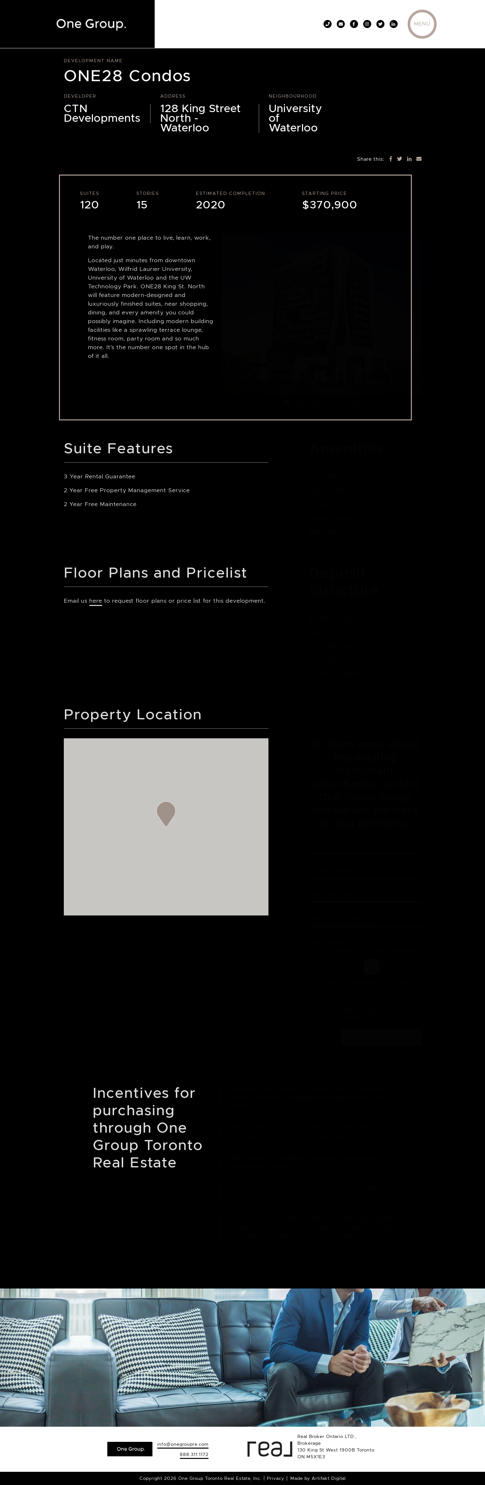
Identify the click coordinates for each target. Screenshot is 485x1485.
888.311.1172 (194, 1454)
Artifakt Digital (329, 1478)
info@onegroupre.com (183, 1444)
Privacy (275, 1478)
